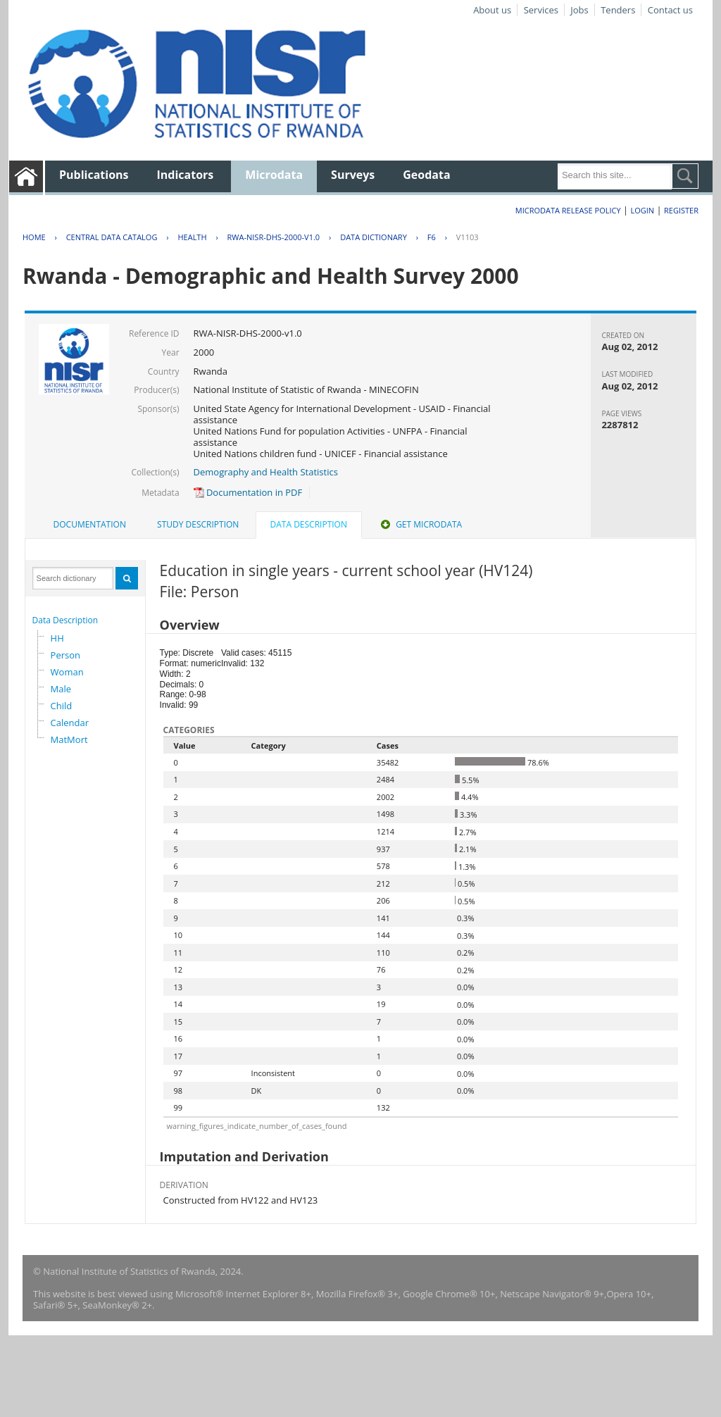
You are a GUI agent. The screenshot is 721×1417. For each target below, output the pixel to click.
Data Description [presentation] (308, 524)
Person (65, 655)
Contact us (670, 10)
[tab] (90, 524)
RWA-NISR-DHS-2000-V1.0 (273, 237)
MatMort (69, 739)
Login (642, 210)
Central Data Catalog (112, 237)
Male (61, 688)
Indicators (185, 174)
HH (57, 638)
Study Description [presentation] (198, 524)
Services (541, 10)
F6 (431, 237)
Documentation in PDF (248, 492)
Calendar (70, 722)
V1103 (467, 237)
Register (681, 210)
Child (62, 705)
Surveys (353, 174)
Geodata (426, 174)
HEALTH (191, 237)
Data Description (65, 620)
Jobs (579, 10)
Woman (67, 672)
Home (34, 237)
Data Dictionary (373, 237)
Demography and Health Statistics (266, 472)
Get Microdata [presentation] (420, 524)
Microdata (274, 174)
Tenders (618, 10)
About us (492, 10)
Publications (94, 174)
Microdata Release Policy (568, 210)
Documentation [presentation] (90, 524)
